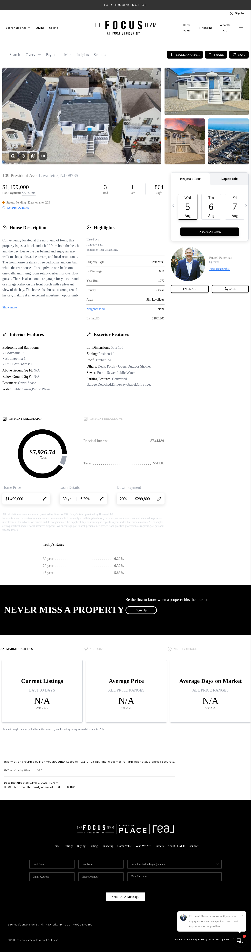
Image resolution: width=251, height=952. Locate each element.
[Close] (242, 915)
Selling (53, 27)
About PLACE (176, 843)
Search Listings (18, 27)
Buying (40, 27)
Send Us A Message (125, 894)
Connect (194, 843)
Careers (159, 843)
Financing (205, 27)
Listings (68, 843)
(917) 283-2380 (83, 922)
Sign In (237, 13)
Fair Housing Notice (125, 5)
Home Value (186, 27)
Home (55, 843)
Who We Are (225, 27)
